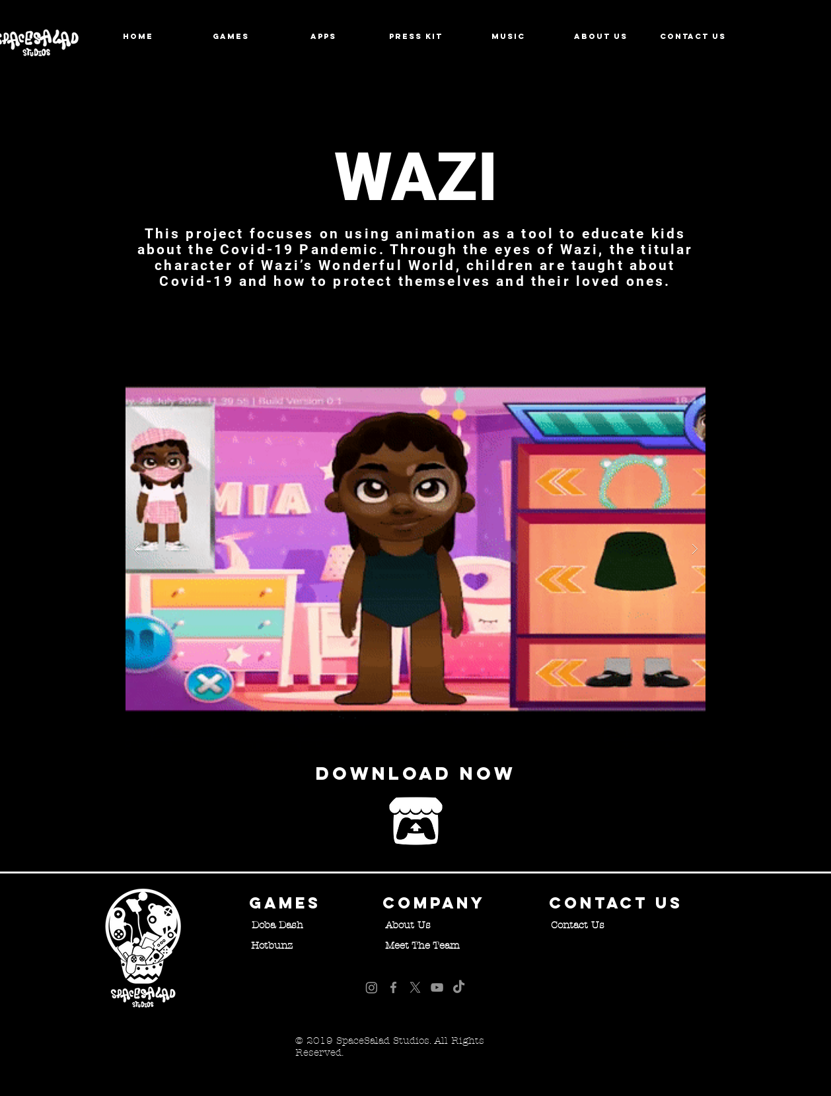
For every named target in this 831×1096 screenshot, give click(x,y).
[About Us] (407, 925)
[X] (415, 987)
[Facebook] (393, 987)
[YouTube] (437, 987)
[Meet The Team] (422, 945)
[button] (415, 549)
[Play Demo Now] (415, 821)
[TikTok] (458, 987)
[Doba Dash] (277, 925)
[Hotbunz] (271, 945)
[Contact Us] (577, 925)
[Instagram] (371, 987)
